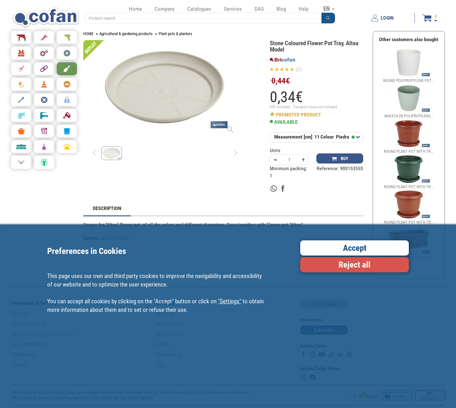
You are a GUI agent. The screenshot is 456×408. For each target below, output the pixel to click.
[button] (328, 18)
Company (164, 9)
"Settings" (229, 301)
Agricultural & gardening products (126, 33)
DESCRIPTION (107, 208)
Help (303, 9)
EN (328, 8)
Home (135, 9)
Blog (281, 9)
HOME (88, 33)
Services (233, 9)
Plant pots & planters (175, 33)
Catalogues (199, 9)
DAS (259, 9)
